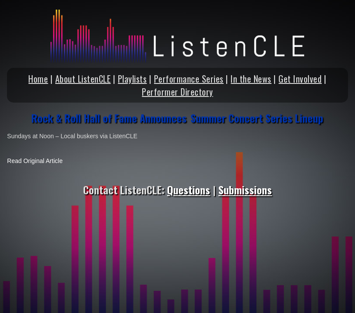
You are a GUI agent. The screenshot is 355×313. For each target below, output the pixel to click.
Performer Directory (177, 91)
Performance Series (189, 78)
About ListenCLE (83, 78)
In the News (251, 78)
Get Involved (300, 78)
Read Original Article (35, 160)
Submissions (245, 189)
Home (38, 78)
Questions (188, 189)
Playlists (132, 78)
